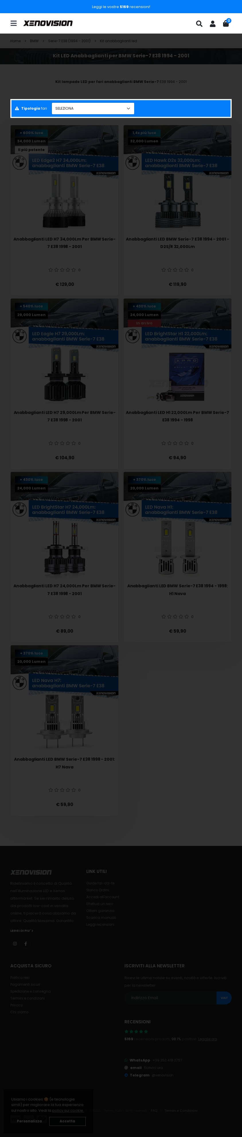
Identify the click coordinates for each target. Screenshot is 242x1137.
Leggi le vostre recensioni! (121, 6)
